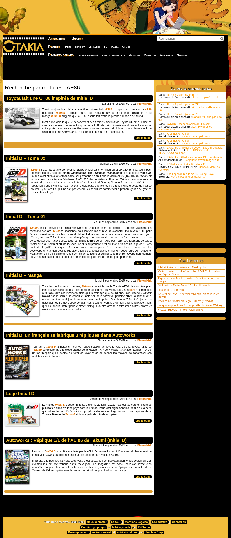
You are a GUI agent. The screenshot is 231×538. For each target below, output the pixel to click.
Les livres (94, 46)
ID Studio (144, 527)
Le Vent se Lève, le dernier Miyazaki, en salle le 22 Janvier (188, 295)
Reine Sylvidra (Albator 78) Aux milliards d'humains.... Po (191, 107)
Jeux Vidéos (166, 54)
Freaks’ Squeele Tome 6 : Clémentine (180, 309)
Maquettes (150, 54)
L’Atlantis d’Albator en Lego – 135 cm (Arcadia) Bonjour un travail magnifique (190, 159)
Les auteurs (159, 522)
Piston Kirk (144, 103)
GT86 (108, 109)
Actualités (56, 39)
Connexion (179, 522)
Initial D (60, 404)
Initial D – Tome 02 (25, 158)
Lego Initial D (20, 393)
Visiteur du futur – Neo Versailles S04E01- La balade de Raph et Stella (189, 273)
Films (68, 46)
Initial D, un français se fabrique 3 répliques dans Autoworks (71, 335)
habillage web (121, 527)
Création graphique (93, 527)
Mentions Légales (136, 522)
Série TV (80, 46)
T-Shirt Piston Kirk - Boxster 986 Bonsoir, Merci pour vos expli (190, 167)
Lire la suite (142, 138)
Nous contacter (96, 522)
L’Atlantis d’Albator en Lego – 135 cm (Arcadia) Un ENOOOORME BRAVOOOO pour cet (190, 150)
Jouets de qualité (88, 54)
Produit (54, 47)
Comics (126, 46)
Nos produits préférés (171, 289)
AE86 (148, 109)
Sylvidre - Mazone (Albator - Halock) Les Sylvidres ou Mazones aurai (185, 126)
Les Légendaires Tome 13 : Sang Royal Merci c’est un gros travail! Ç (186, 175)
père (132, 289)
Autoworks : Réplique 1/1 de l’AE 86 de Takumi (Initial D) (66, 440)
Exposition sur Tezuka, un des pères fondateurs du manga (188, 280)
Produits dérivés (61, 55)
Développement (78, 532)
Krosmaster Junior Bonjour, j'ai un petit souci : (185, 135)
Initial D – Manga (24, 275)
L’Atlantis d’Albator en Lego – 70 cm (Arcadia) (185, 301)
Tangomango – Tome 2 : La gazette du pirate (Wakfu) (190, 305)
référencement (101, 532)
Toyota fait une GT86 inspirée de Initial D (49, 98)
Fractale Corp (154, 532)
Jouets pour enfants (113, 54)
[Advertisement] (115, 70)
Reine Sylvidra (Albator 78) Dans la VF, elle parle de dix (190, 117)
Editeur (115, 522)
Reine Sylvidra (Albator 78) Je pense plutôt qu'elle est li (191, 97)
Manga (115, 46)
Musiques (182, 54)
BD (105, 46)
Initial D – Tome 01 (25, 216)
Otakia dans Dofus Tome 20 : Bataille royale (184, 285)
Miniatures (134, 54)
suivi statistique (127, 532)
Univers (77, 39)
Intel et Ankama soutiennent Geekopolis (182, 267)
